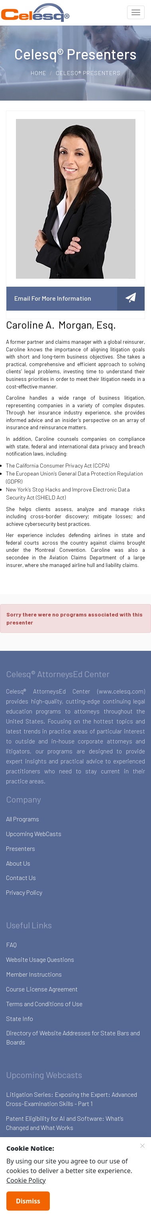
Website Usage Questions (40, 959)
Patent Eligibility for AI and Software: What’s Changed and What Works (65, 1122)
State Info (19, 1018)
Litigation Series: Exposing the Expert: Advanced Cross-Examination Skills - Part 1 (71, 1098)
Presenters (20, 848)
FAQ (11, 944)
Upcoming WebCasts (33, 833)
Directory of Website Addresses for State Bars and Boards (73, 1037)
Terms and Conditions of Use (44, 1003)
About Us (18, 863)
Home (38, 72)
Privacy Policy (24, 892)
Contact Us (21, 877)
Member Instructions (34, 974)
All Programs (22, 819)
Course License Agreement (42, 989)
